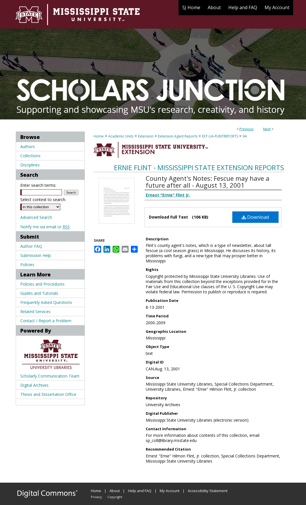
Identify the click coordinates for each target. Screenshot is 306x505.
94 (245, 136)
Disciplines (30, 165)
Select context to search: (43, 199)
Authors (27, 146)
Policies (27, 264)
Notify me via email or (45, 226)
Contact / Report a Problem (45, 320)
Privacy (96, 497)
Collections (30, 155)
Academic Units (120, 136)
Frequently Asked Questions (46, 302)
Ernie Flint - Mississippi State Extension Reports (199, 167)
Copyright (114, 497)
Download (255, 217)
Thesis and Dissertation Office (48, 394)
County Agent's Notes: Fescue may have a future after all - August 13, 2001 (207, 181)
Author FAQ (31, 246)
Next (267, 129)
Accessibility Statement (207, 490)
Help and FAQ (139, 490)
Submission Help (35, 255)
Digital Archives (34, 385)
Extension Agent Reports (177, 136)
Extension (145, 136)
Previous (246, 129)
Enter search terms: (38, 185)
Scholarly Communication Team (49, 376)
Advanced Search (36, 217)
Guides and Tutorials (39, 293)
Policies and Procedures (42, 284)
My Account (169, 490)
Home (99, 136)
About (114, 490)
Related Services (35, 311)
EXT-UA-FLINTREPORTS (220, 136)
